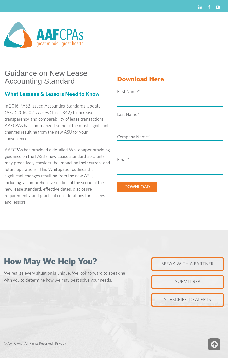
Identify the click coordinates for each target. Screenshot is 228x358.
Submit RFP (187, 281)
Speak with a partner (187, 264)
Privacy (60, 343)
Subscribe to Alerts (187, 299)
